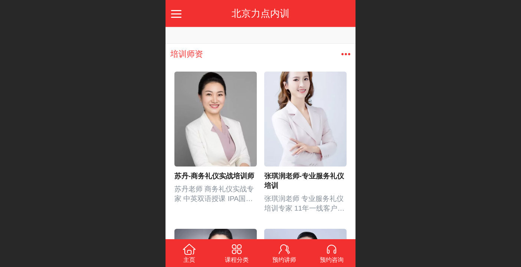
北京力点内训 (260, 13)
